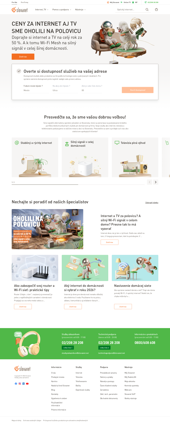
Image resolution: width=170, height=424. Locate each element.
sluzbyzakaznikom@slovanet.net (75, 353)
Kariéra (54, 381)
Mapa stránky (16, 420)
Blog (53, 390)
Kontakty (54, 394)
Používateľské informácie (56, 404)
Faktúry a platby (106, 377)
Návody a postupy (107, 381)
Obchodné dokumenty (109, 398)
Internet (79, 372)
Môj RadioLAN (130, 377)
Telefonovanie (81, 381)
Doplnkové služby (83, 390)
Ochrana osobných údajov (32, 420)
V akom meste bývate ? (36, 89)
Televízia (79, 377)
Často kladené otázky (108, 385)
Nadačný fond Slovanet (60, 385)
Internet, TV (42, 9)
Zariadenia (104, 390)
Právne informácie (58, 409)
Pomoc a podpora (61, 9)
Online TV (125, 2)
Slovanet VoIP (130, 394)
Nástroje (80, 9)
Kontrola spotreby (132, 385)
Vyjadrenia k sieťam (59, 398)
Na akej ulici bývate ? (65, 89)
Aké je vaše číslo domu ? (92, 89)
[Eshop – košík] (156, 9)
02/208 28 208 (151, 2)
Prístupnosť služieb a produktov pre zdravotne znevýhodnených (65, 420)
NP (134, 2)
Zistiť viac (23, 56)
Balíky (78, 385)
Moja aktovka (130, 381)
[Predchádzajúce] (149, 182)
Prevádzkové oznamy (108, 372)
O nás (53, 372)
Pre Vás (14, 2)
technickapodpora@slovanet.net (111, 353)
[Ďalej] (155, 182)
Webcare (128, 390)
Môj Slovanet (113, 2)
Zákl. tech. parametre (108, 394)
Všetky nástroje (131, 398)
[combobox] (36, 90)
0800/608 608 (145, 342)
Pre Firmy (24, 2)
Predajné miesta (57, 377)
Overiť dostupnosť (137, 90)
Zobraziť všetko (151, 202)
